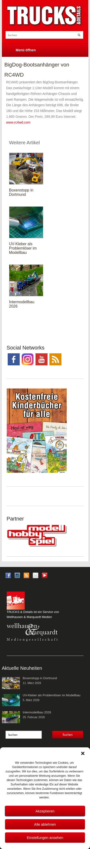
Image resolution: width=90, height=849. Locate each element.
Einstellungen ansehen (45, 838)
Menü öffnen (26, 50)
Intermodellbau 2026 (37, 712)
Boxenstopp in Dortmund (21, 192)
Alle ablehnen (45, 824)
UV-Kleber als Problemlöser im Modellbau (23, 248)
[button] (82, 753)
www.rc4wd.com (18, 122)
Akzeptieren (45, 811)
